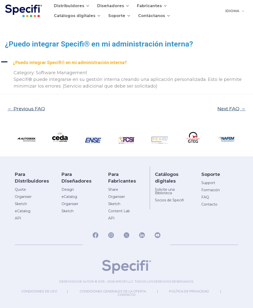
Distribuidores (72, 6)
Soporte (119, 16)
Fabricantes (152, 6)
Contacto (126, 295)
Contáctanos (154, 16)
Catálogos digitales (77, 16)
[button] (126, 62)
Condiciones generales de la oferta (113, 291)
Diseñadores (113, 6)
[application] (242, 11)
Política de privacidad (190, 291)
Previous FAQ (26, 109)
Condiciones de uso (38, 291)
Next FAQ (231, 109)
